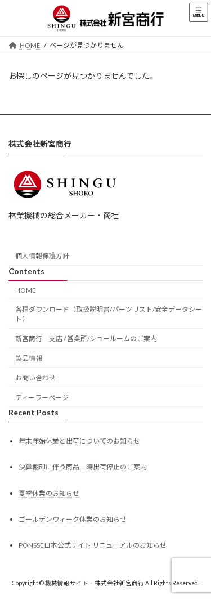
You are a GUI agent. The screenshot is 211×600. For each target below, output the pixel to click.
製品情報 (28, 358)
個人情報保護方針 (42, 256)
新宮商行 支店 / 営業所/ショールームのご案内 (86, 338)
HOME (25, 289)
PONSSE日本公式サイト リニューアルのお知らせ (93, 545)
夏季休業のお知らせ (49, 493)
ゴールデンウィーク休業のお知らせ (73, 519)
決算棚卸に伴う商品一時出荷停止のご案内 (83, 467)
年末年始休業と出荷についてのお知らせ (79, 441)
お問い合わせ (35, 378)
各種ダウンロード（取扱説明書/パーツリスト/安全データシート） (108, 314)
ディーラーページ (42, 397)
